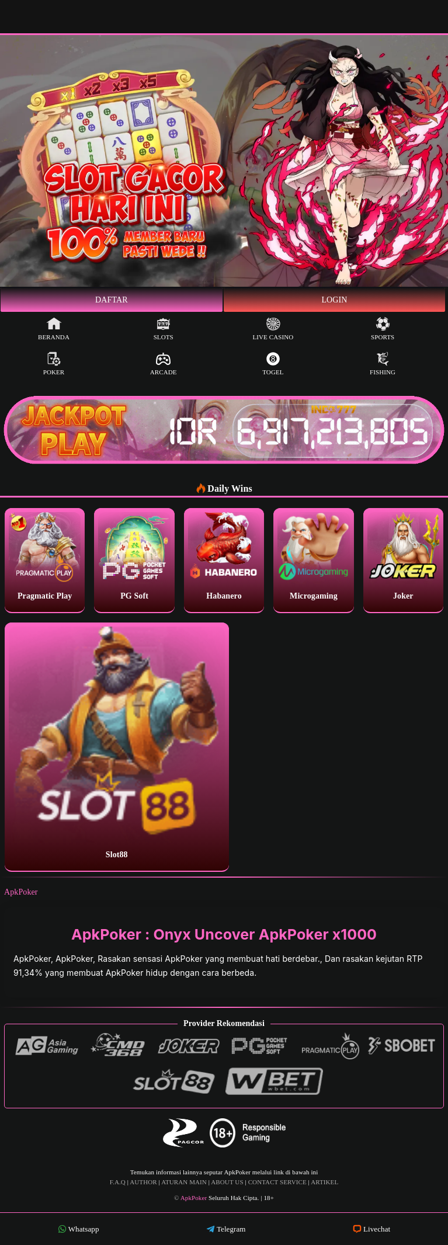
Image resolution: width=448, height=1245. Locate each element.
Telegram (226, 1229)
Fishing (382, 363)
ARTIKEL (324, 1181)
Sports (382, 328)
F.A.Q (118, 1181)
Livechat (371, 1229)
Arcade (163, 363)
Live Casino (272, 328)
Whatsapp (78, 1229)
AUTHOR (143, 1181)
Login (334, 299)
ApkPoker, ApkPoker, (55, 959)
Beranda (54, 328)
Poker (54, 363)
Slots (163, 328)
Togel (272, 363)
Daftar (111, 299)
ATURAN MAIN (184, 1181)
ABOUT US (227, 1181)
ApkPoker (21, 892)
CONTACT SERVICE (277, 1181)
